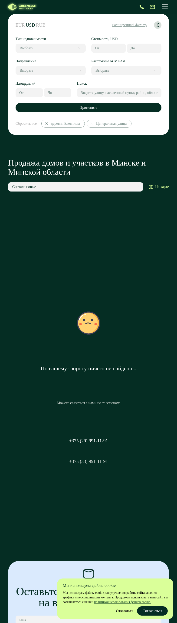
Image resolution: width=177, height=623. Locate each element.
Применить (89, 107)
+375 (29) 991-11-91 (88, 440)
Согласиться (152, 611)
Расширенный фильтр (129, 25)
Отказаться (124, 611)
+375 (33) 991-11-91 (88, 461)
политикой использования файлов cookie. (122, 602)
